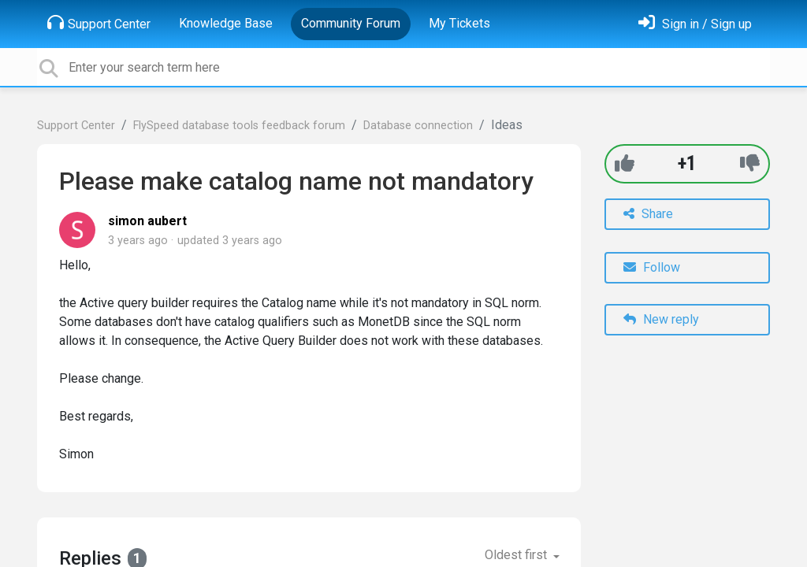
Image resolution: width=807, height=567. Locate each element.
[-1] (750, 163)
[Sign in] (695, 24)
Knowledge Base (226, 23)
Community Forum (350, 23)
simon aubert (147, 220)
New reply (661, 319)
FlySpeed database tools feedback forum (239, 125)
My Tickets (459, 23)
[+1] (624, 163)
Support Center (99, 23)
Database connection (418, 125)
